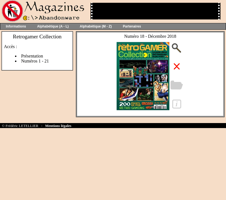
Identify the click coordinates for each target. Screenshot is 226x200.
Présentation (32, 56)
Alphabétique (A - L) (53, 26)
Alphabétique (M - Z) (96, 26)
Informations (16, 26)
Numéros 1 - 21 (35, 61)
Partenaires (132, 26)
